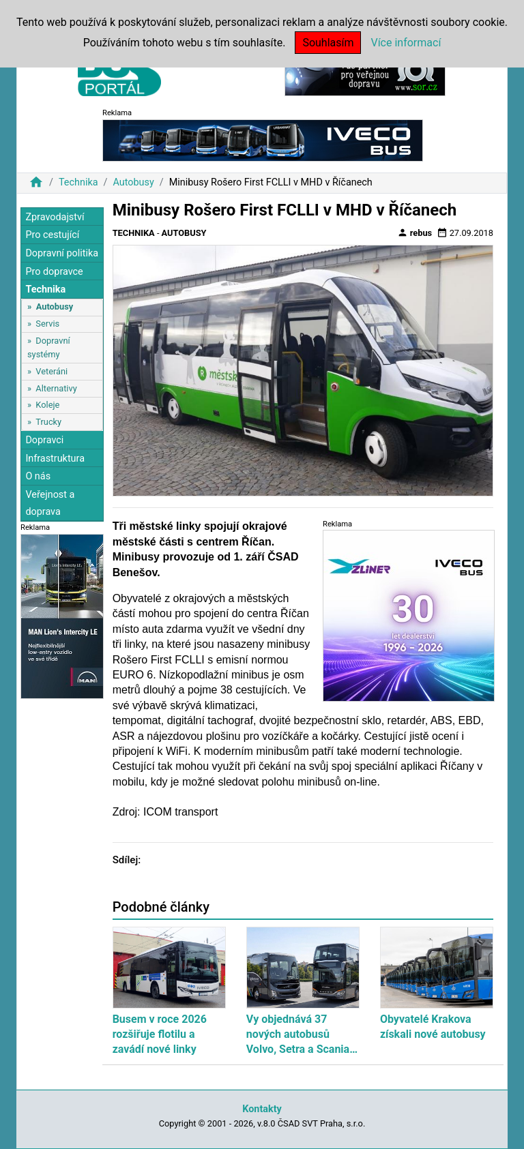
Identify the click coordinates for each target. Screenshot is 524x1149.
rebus (415, 232)
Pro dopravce (54, 272)
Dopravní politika (61, 253)
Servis (47, 323)
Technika (78, 182)
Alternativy (55, 388)
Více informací (405, 42)
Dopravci (44, 440)
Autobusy (133, 182)
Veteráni (51, 371)
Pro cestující (52, 235)
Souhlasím (327, 42)
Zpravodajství (54, 217)
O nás (37, 476)
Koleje (47, 405)
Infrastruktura (55, 458)
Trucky (48, 422)
